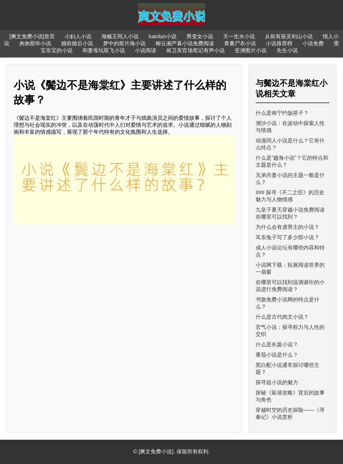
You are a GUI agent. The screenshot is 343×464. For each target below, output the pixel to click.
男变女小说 (199, 36)
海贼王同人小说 (120, 36)
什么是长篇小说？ (277, 344)
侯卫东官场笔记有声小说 (195, 50)
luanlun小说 (162, 36)
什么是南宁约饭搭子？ (282, 113)
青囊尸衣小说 (240, 43)
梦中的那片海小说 (124, 43)
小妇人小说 (78, 36)
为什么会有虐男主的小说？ (287, 227)
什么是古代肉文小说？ (282, 317)
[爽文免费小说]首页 (32, 36)
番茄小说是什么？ (277, 355)
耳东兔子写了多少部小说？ (287, 237)
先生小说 (287, 50)
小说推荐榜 (279, 43)
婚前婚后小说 (77, 43)
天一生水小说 (239, 36)
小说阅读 (145, 50)
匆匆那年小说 (35, 43)
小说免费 (313, 43)
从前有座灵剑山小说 (289, 36)
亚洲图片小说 (251, 50)
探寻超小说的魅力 (277, 382)
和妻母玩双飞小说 (103, 50)
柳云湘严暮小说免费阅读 (185, 43)
